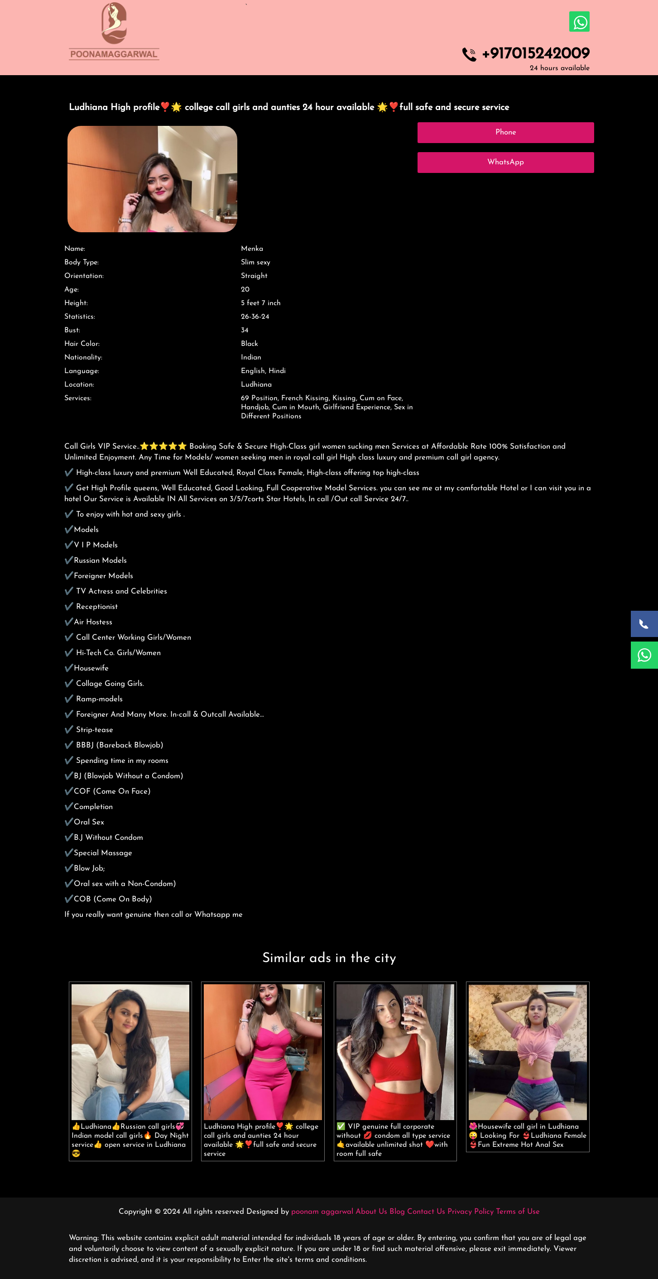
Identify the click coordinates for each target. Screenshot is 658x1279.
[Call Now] (644, 624)
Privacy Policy (470, 1212)
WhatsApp (505, 162)
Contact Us (426, 1212)
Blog (397, 1212)
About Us (371, 1212)
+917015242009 (535, 55)
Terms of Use (518, 1212)
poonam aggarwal (322, 1212)
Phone (505, 132)
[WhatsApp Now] (644, 655)
